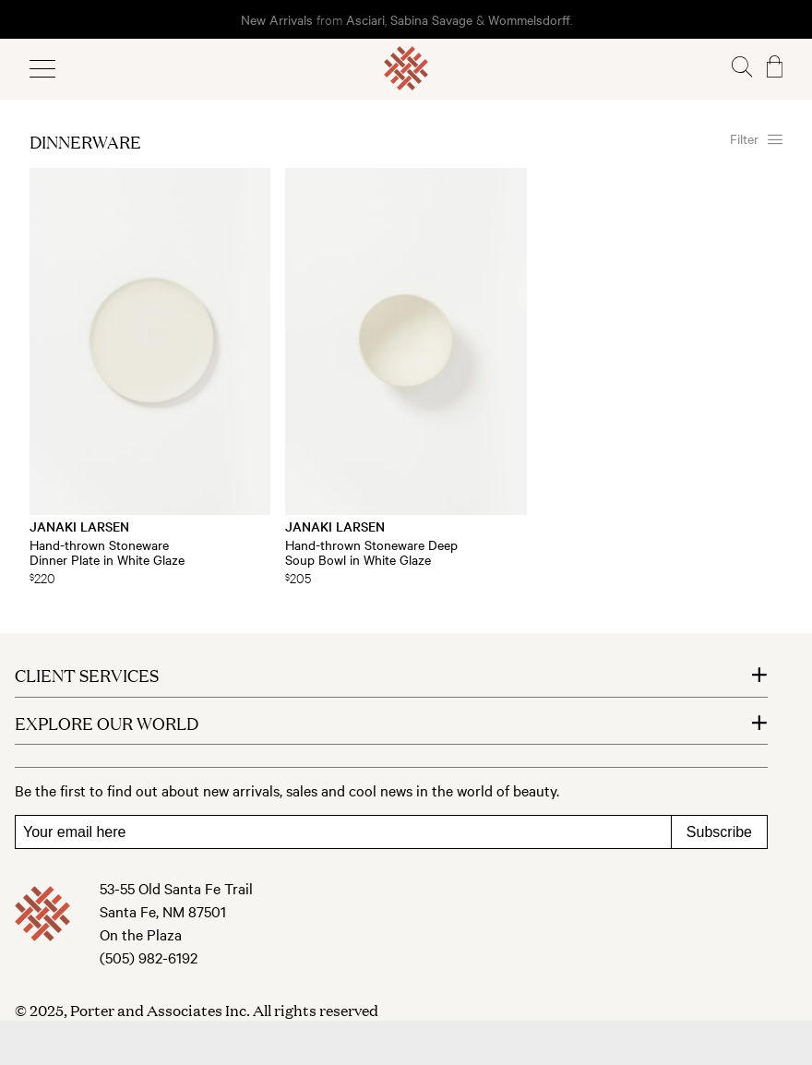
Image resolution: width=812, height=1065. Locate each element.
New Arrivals (277, 19)
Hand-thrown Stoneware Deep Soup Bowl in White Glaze (371, 551)
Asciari (365, 19)
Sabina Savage (431, 19)
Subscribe (719, 832)
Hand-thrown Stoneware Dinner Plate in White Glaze (107, 551)
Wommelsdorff (529, 19)
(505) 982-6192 (148, 957)
